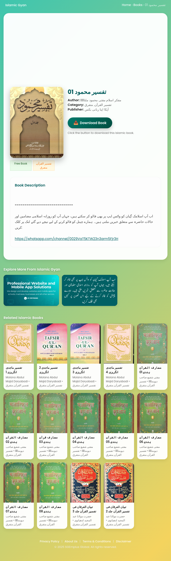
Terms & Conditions (97, 541)
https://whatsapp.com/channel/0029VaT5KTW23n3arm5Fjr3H (66, 238)
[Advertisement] (85, 53)
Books (137, 5)
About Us (71, 541)
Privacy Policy (49, 541)
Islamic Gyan (15, 5)
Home (126, 5)
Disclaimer (123, 541)
